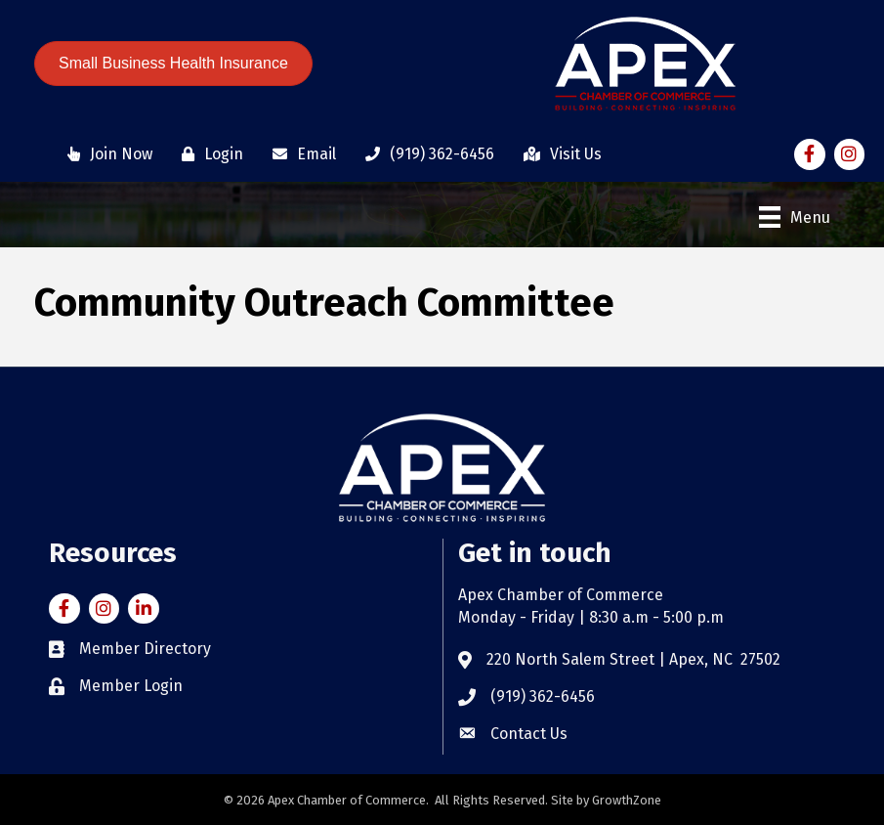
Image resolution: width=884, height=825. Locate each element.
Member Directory (145, 648)
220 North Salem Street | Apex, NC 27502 (633, 659)
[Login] (207, 154)
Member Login (131, 685)
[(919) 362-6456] (425, 154)
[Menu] (794, 217)
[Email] (299, 154)
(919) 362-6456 (542, 696)
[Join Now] (105, 154)
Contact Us (529, 733)
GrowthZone (626, 800)
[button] (173, 63)
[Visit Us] (558, 154)
